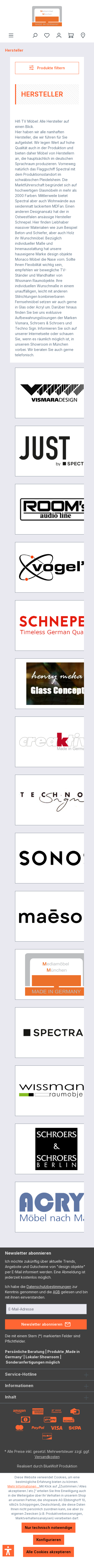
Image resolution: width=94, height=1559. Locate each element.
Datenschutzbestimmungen (49, 1286)
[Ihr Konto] (59, 35)
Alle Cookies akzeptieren (48, 1552)
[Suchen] (35, 35)
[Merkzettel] (47, 35)
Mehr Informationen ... (23, 1486)
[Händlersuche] (83, 35)
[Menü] (11, 35)
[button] (8, 1550)
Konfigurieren (48, 1540)
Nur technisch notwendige (48, 1527)
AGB (56, 1292)
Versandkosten (47, 1457)
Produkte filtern (47, 67)
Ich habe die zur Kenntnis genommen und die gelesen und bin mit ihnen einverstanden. (46, 1291)
